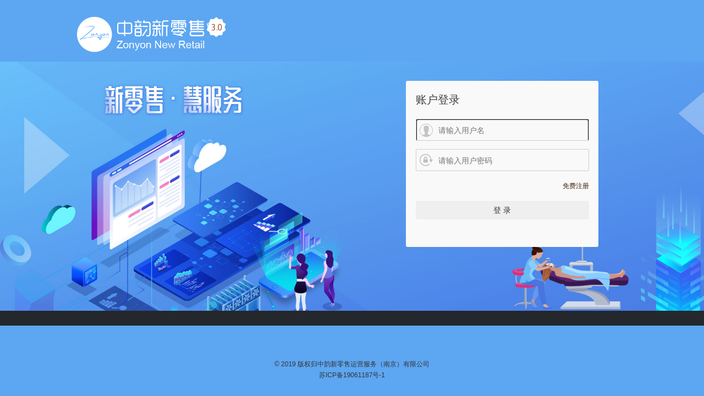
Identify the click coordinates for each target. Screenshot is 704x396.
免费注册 (576, 186)
